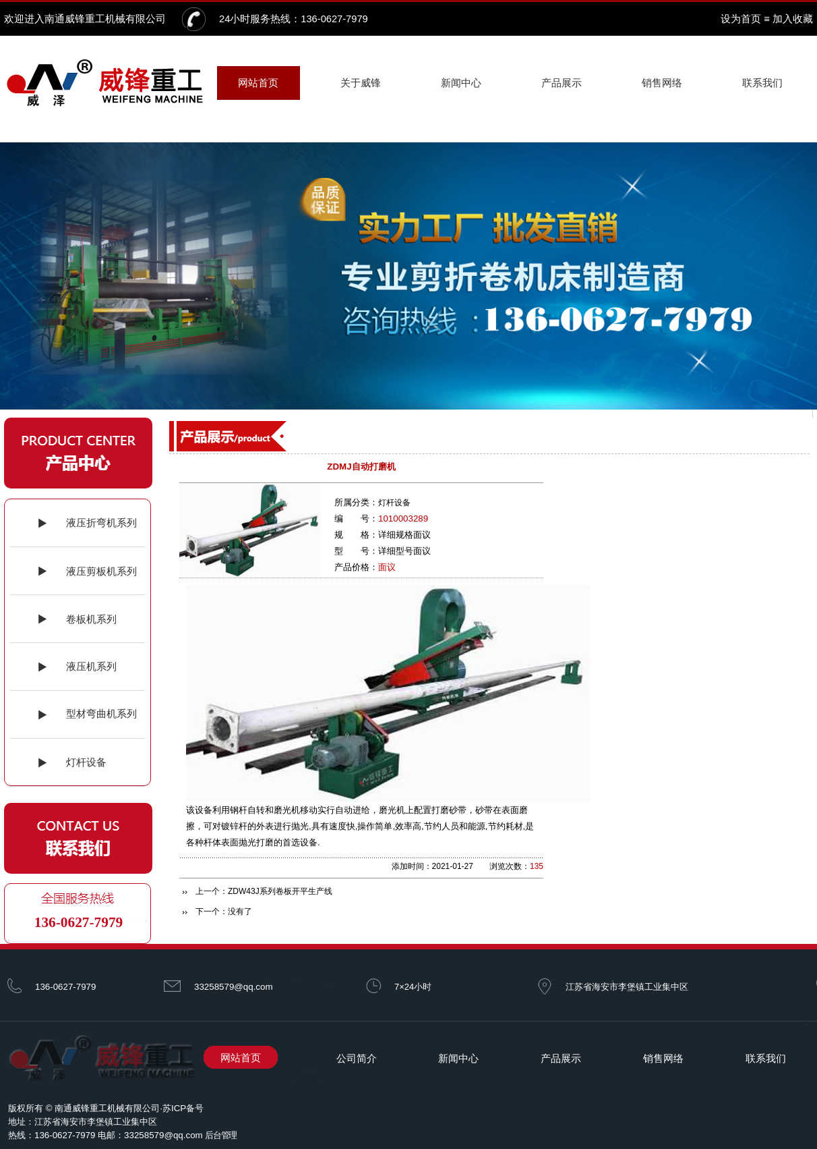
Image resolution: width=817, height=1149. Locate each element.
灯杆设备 (394, 502)
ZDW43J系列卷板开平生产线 (280, 891)
